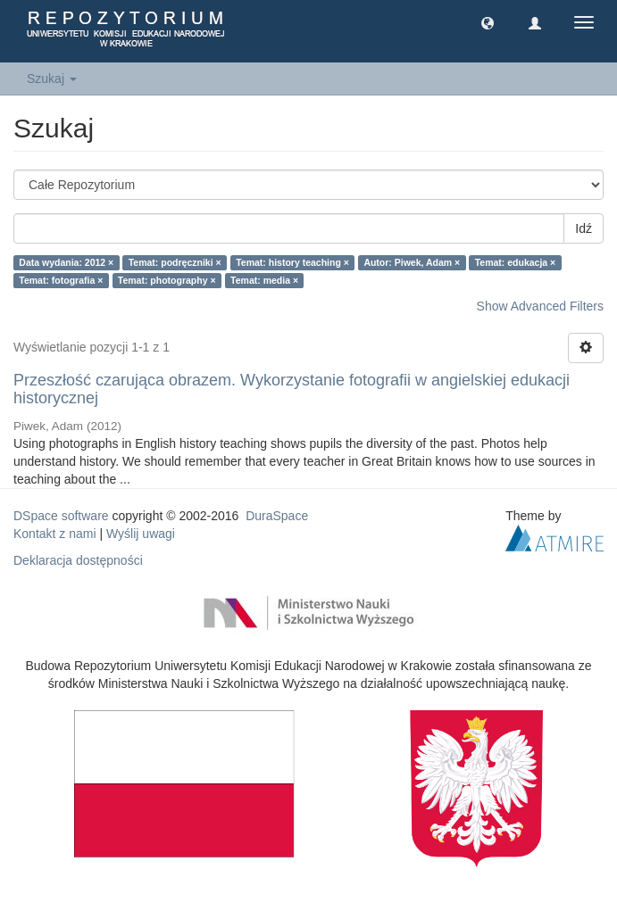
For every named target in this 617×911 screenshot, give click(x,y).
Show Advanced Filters (540, 306)
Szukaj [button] (52, 78)
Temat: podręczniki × (175, 262)
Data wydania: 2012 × (66, 262)
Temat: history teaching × (292, 262)
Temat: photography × (167, 280)
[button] (487, 22)
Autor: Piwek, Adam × (411, 262)
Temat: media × (264, 280)
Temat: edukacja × (515, 262)
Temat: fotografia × (61, 280)
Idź (583, 228)
